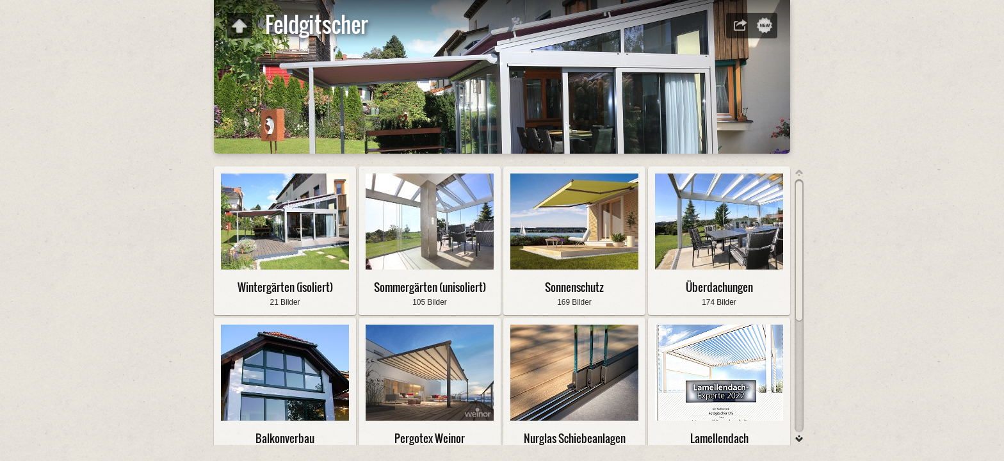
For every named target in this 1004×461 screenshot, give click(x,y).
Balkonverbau (284, 438)
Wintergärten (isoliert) (285, 287)
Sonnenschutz (574, 287)
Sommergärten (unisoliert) (430, 287)
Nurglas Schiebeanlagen (575, 438)
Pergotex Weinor (429, 438)
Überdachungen (719, 287)
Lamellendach (719, 438)
